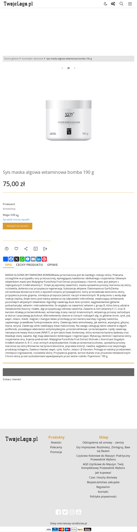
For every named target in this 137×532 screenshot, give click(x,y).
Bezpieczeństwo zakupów (103, 483)
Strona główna (11, 59)
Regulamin (103, 488)
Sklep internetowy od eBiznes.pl (68, 524)
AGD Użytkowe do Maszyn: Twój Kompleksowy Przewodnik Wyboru (103, 466)
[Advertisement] (68, 31)
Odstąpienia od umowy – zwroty (103, 443)
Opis (9, 265)
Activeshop (9, 208)
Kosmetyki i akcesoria (32, 59)
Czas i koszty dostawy (103, 478)
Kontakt (103, 492)
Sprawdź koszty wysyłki (16, 219)
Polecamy (56, 448)
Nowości (56, 443)
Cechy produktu (31, 265)
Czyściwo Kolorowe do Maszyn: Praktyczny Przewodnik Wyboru (103, 458)
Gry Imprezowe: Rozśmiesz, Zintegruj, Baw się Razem (103, 449)
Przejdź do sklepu (17, 226)
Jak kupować (103, 473)
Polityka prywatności (103, 497)
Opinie (56, 265)
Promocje (56, 453)
